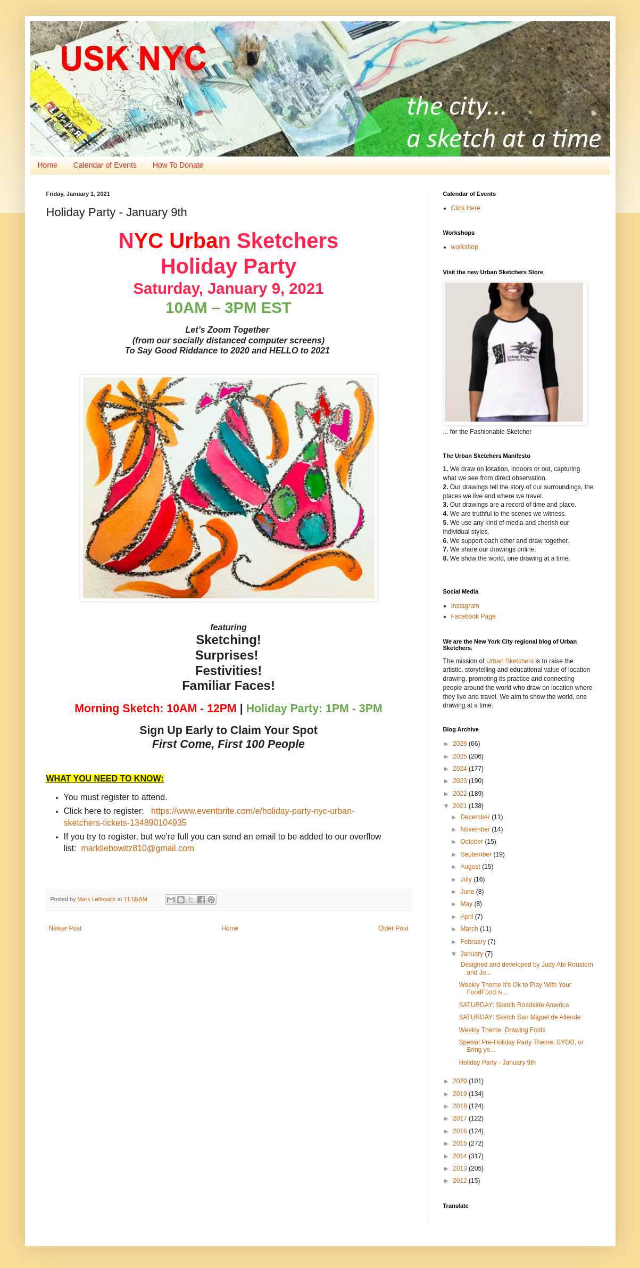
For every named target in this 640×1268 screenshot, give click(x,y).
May (467, 904)
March (470, 929)
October (472, 841)
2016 (461, 1131)
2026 (461, 743)
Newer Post (65, 928)
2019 (461, 1094)
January (472, 954)
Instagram (465, 606)
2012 (461, 1180)
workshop (464, 247)
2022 (461, 793)
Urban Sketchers (510, 661)
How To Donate (178, 165)
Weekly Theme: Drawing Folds (502, 1030)
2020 (461, 1081)
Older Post (393, 928)
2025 (461, 756)
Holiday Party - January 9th (497, 1062)
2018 (461, 1106)
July (466, 879)
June (468, 891)
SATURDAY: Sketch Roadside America (514, 1005)
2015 (461, 1143)
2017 (461, 1118)
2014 (461, 1156)
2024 (461, 768)
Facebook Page (473, 616)
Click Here (465, 208)
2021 (461, 806)
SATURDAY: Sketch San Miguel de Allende (519, 1017)
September (476, 854)
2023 (461, 781)
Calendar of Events (105, 165)
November (476, 829)
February (473, 941)
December (476, 817)
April (467, 916)
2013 (461, 1168)
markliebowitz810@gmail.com (137, 848)
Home (47, 165)
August (471, 866)
